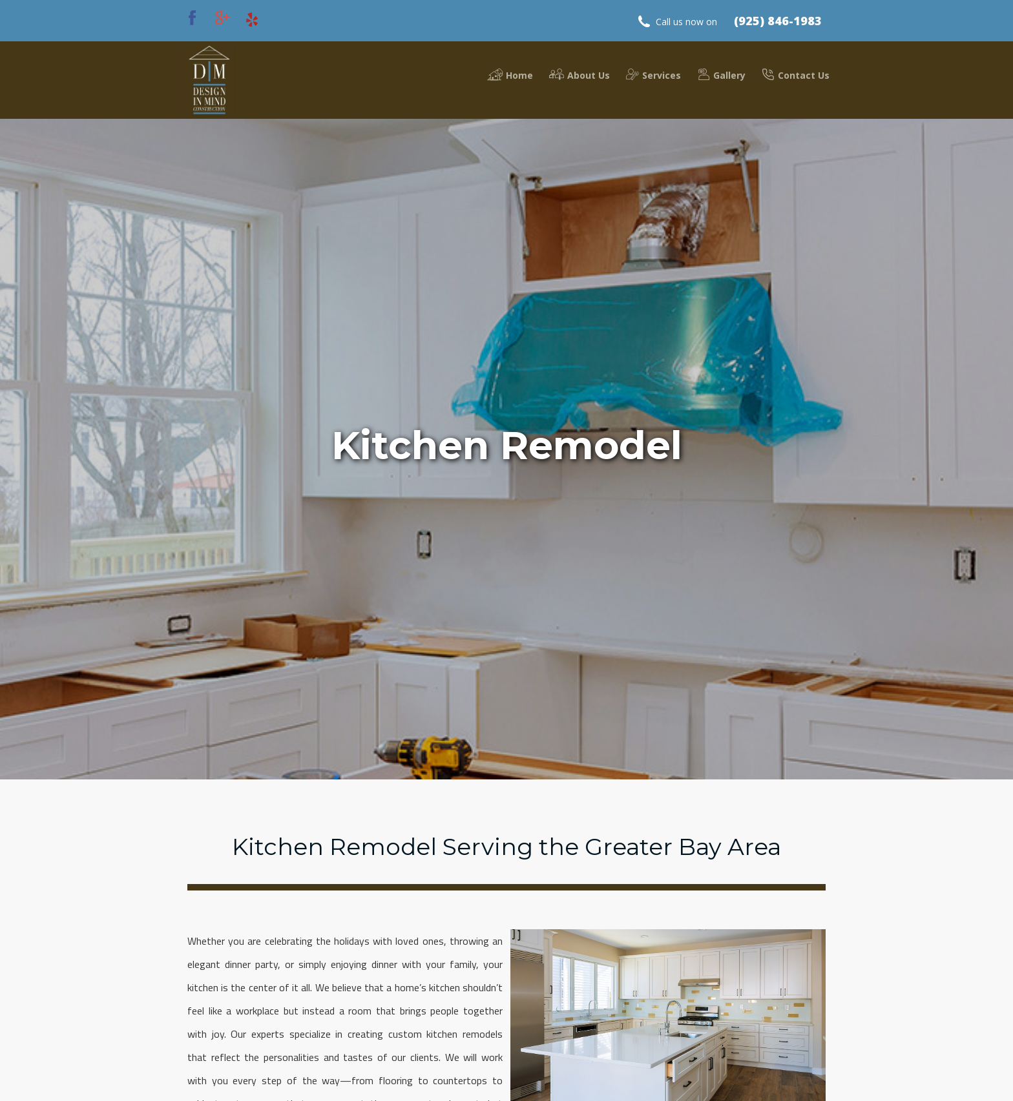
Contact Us (796, 74)
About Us (579, 74)
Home (510, 74)
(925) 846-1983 (778, 20)
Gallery (721, 74)
